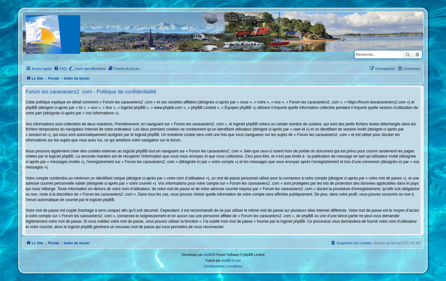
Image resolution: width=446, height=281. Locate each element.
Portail (53, 78)
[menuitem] (60, 69)
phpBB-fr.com (231, 260)
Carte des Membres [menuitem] (90, 69)
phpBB (208, 255)
